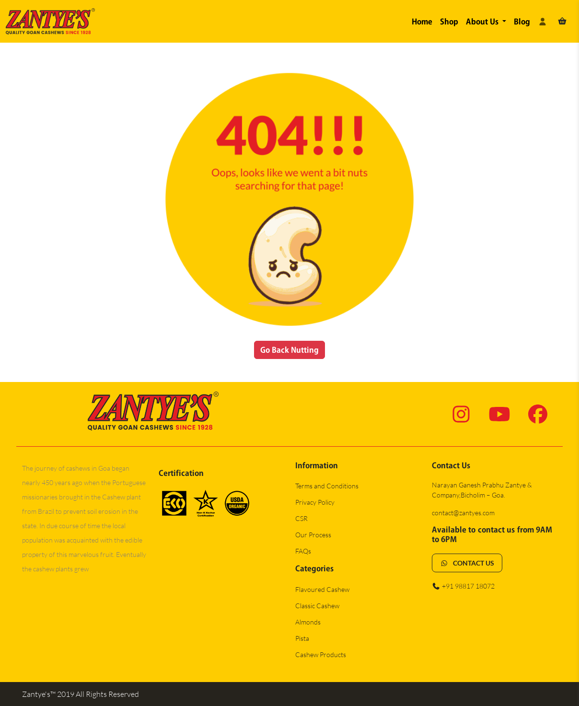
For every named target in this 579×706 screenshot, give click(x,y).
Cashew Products (320, 654)
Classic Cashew (317, 606)
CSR (301, 518)
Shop (449, 21)
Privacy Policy (315, 502)
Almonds (308, 622)
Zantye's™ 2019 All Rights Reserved (80, 694)
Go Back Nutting (289, 350)
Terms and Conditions (327, 486)
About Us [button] (483, 21)
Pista (302, 638)
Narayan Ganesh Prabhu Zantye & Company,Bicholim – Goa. (482, 490)
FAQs (303, 551)
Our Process (313, 535)
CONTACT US (467, 563)
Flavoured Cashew (322, 589)
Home (422, 21)
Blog (522, 21)
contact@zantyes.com (463, 513)
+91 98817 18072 (463, 586)
